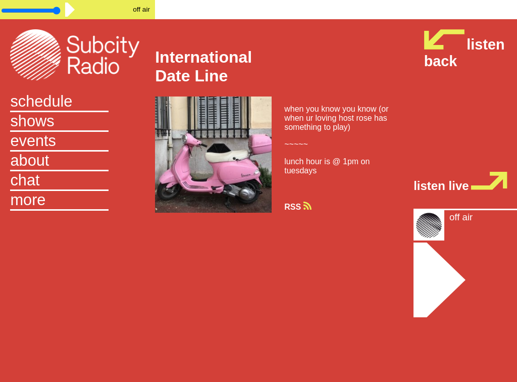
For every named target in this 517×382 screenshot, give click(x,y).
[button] (77, 201)
